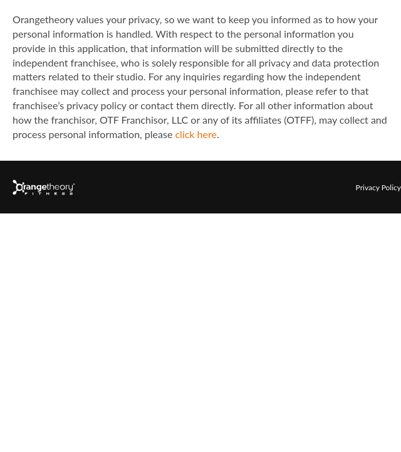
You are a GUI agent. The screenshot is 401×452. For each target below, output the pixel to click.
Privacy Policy (378, 187)
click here (195, 134)
